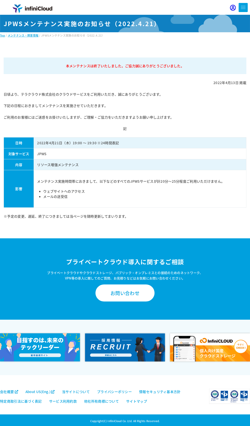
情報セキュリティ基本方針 (160, 391)
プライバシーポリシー (114, 391)
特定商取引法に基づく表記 (21, 401)
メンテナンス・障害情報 (23, 35)
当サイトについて (76, 391)
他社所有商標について (101, 401)
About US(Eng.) (40, 391)
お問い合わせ (125, 292)
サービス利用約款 (63, 401)
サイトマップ (136, 401)
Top (2, 35)
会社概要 (9, 391)
